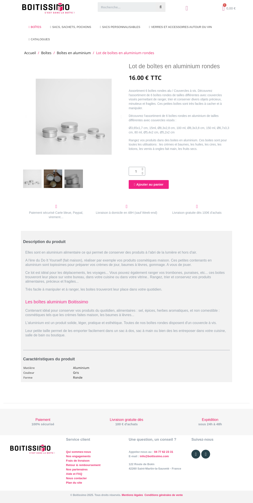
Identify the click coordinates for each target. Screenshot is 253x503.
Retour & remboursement (83, 465)
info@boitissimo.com (154, 456)
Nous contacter (76, 478)
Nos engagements (78, 456)
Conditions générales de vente (164, 495)
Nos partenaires (77, 469)
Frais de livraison (78, 460)
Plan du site (74, 482)
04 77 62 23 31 (163, 451)
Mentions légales (132, 495)
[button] (26, 116)
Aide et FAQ (74, 473)
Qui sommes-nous (78, 451)
